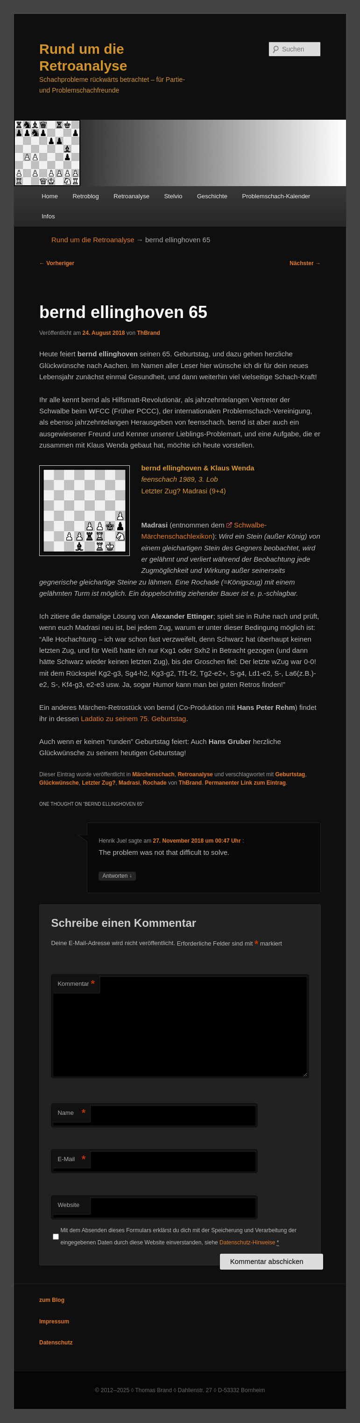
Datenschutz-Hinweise (247, 1242)
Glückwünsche (59, 783)
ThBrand (148, 333)
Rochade (155, 783)
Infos (48, 216)
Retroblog (85, 196)
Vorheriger (56, 263)
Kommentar (76, 984)
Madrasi (129, 783)
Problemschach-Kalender (276, 196)
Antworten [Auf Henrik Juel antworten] (117, 876)
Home (50, 196)
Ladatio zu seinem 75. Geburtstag (133, 718)
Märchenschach (153, 774)
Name (71, 1113)
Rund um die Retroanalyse (92, 240)
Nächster (305, 263)
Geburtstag (290, 774)
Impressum (54, 1321)
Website (68, 1204)
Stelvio (173, 196)
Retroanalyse (131, 196)
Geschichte (212, 196)
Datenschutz (55, 1342)
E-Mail (71, 1159)
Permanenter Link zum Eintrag (245, 783)
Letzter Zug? (98, 783)
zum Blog (51, 1300)
